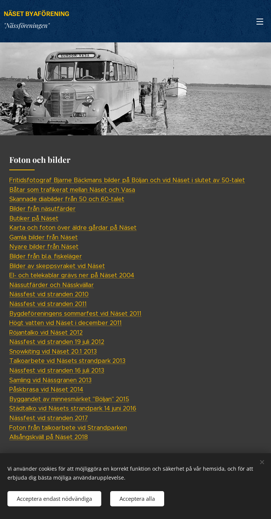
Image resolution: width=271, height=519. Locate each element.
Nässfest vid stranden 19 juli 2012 (56, 341)
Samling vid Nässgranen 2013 (50, 380)
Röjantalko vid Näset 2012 (46, 332)
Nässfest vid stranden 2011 (48, 303)
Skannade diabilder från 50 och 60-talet (66, 199)
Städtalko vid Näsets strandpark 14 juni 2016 (72, 408)
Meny (259, 21)
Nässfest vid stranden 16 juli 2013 (56, 370)
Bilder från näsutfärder (42, 208)
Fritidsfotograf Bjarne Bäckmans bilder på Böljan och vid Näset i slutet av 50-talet (127, 180)
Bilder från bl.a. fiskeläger (45, 256)
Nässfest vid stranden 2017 (48, 418)
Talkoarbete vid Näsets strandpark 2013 (67, 360)
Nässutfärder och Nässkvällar (51, 284)
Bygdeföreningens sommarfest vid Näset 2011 (75, 313)
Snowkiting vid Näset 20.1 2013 (53, 351)
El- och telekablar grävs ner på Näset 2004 (71, 275)
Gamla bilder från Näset (43, 237)
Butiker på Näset (33, 218)
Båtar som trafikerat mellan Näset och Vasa (72, 189)
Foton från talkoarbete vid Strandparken (68, 427)
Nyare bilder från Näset (44, 246)
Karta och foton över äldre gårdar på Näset (73, 227)
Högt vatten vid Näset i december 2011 (65, 322)
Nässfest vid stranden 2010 (49, 294)
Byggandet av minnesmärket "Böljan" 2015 (69, 399)
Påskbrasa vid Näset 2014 (46, 389)
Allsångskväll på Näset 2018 (48, 437)
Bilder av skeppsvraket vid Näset (57, 266)
